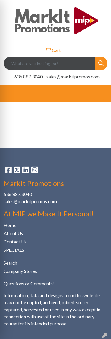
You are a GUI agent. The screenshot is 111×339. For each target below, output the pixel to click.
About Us (13, 233)
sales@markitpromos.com (73, 76)
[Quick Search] (49, 63)
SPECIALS (14, 250)
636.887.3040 (28, 76)
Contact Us (15, 241)
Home (10, 225)
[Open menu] (99, 94)
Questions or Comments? (29, 283)
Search (10, 263)
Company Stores (20, 271)
